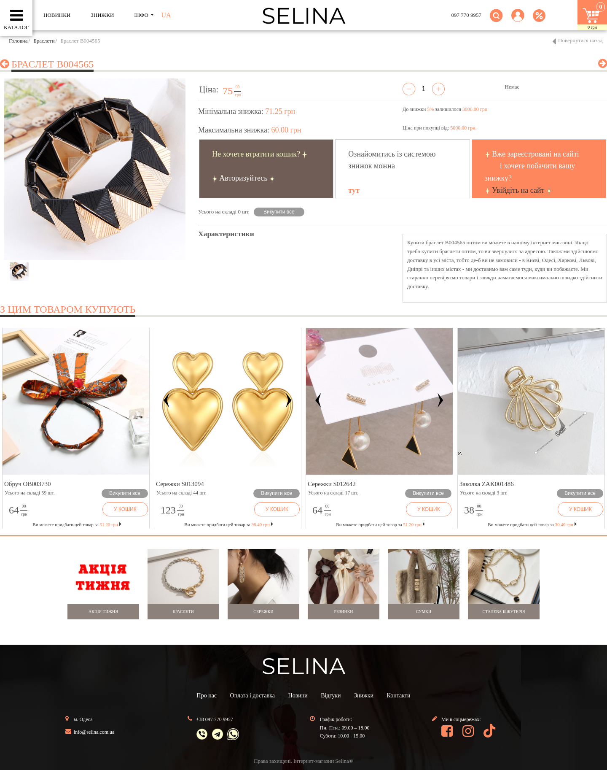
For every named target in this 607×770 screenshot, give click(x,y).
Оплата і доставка (252, 695)
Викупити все (279, 212)
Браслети (43, 41)
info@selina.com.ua (94, 732)
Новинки (56, 15)
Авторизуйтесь (243, 178)
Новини (298, 695)
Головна (18, 41)
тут (353, 190)
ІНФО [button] (142, 15)
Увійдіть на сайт (518, 190)
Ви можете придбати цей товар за (228, 524)
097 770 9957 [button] (466, 15)
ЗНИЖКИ (102, 15)
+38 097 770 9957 (214, 719)
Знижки (363, 695)
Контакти (399, 695)
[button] (517, 20)
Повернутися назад (580, 40)
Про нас (207, 695)
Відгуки (331, 695)
